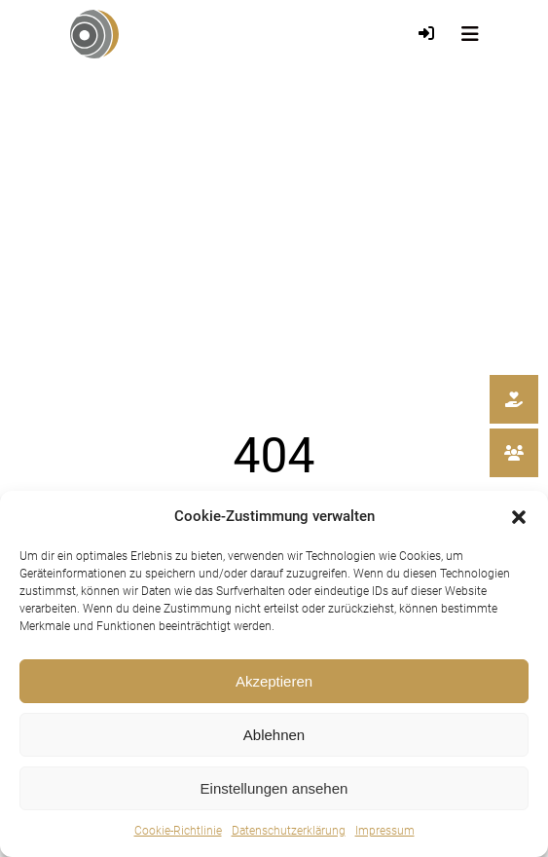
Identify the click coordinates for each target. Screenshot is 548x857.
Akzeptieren (274, 681)
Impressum (385, 831)
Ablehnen (274, 735)
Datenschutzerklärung (289, 831)
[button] (519, 517)
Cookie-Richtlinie (178, 831)
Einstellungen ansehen (274, 788)
